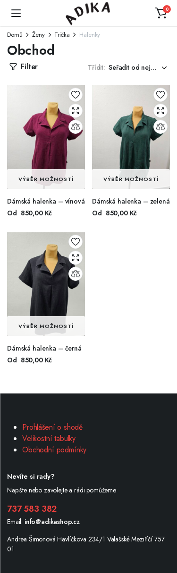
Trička (61, 35)
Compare (75, 127)
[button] (161, 13)
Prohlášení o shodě (52, 427)
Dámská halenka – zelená (131, 201)
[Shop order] (139, 68)
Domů (14, 35)
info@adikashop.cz (52, 521)
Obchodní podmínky (54, 449)
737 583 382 (32, 509)
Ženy (38, 35)
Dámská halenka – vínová (46, 201)
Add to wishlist (75, 95)
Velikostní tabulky (49, 438)
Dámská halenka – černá (44, 348)
